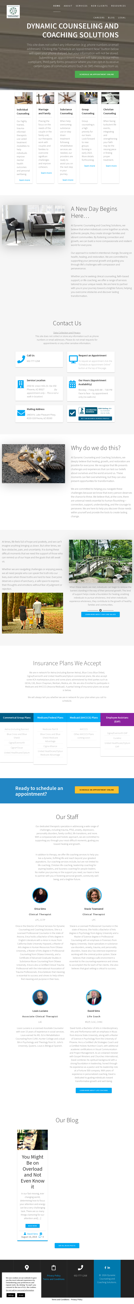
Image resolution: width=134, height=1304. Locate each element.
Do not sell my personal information (20, 1290)
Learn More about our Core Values (100, 614)
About (68, 5)
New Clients (99, 5)
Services (82, 5)
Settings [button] (11, 1295)
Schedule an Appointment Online (97, 74)
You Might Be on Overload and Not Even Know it (32, 1171)
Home (57, 5)
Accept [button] (21, 1295)
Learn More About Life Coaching (94, 1090)
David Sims (32, 1233)
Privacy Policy (53, 1275)
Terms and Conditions (54, 1279)
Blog (111, 17)
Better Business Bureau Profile (95, 418)
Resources (118, 5)
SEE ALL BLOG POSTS (67, 1246)
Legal (122, 17)
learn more (23, 180)
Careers (99, 17)
